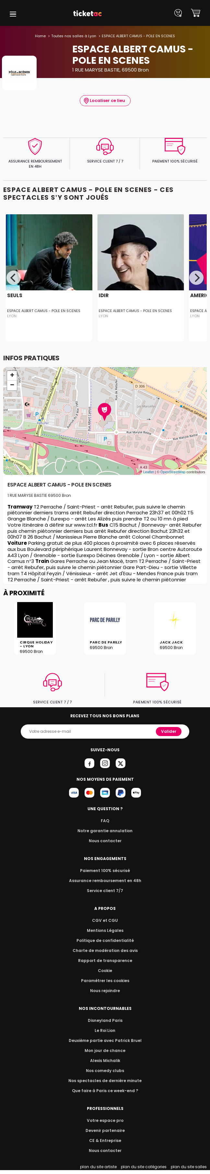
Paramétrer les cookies (105, 980)
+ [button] (12, 376)
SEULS (14, 295)
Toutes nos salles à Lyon (74, 36)
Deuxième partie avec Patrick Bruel (105, 1040)
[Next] (196, 278)
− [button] (12, 385)
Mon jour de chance (105, 1050)
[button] (13, 14)
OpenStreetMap (173, 472)
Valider (169, 731)
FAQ (105, 820)
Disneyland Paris (105, 1020)
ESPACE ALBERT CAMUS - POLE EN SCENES (42, 310)
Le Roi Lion (105, 1030)
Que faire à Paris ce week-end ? (105, 1090)
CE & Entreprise (105, 1140)
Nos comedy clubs (105, 1070)
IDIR (104, 295)
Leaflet (148, 472)
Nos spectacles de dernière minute (105, 1080)
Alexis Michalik (105, 1060)
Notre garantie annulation (105, 830)
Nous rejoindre (105, 990)
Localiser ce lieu (104, 100)
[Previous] (13, 278)
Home (42, 36)
